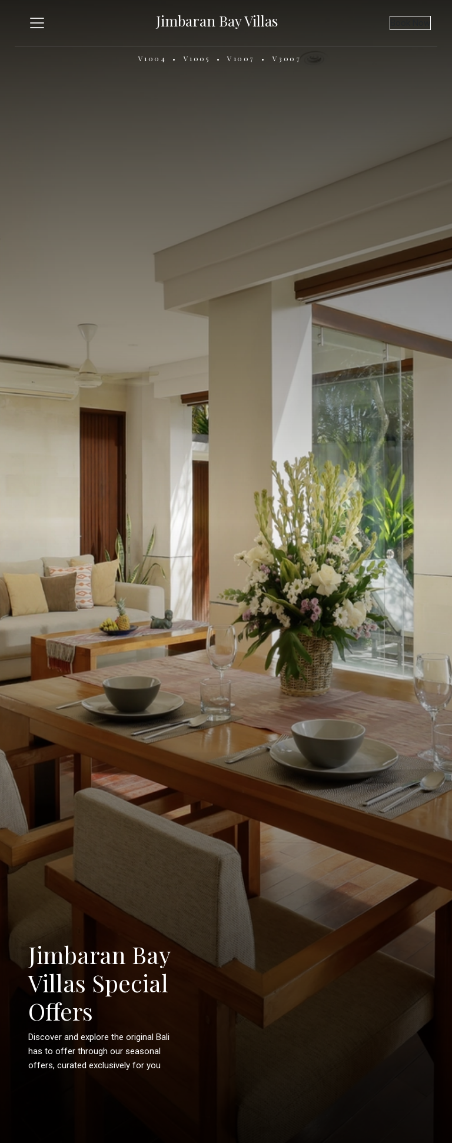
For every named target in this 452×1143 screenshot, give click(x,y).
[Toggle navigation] (37, 23)
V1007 (241, 58)
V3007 (286, 58)
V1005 (197, 58)
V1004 (152, 58)
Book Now (410, 23)
